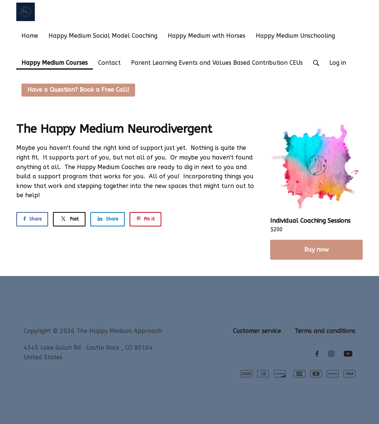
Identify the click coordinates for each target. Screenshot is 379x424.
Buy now (316, 249)
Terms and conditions (325, 330)
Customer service (257, 330)
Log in (337, 62)
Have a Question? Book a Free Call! (78, 89)
